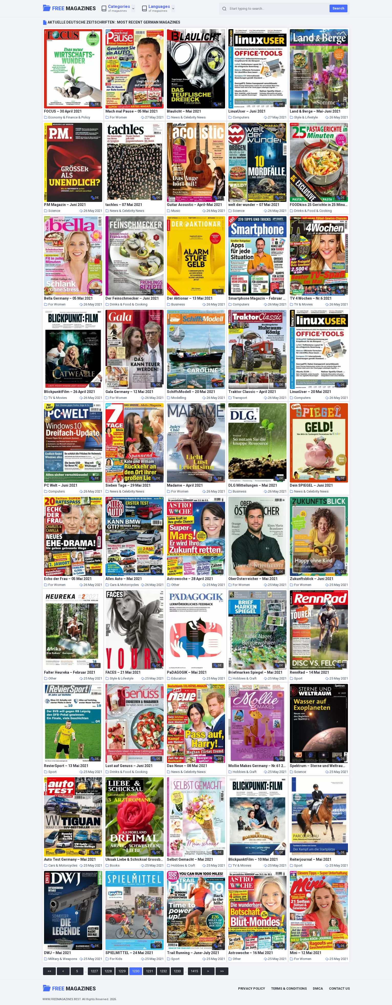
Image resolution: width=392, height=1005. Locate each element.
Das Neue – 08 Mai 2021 (187, 766)
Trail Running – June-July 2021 (193, 953)
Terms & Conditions (289, 988)
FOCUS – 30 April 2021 (63, 111)
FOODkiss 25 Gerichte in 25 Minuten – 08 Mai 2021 (319, 205)
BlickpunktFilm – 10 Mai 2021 (253, 859)
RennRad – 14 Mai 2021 (309, 672)
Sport (296, 678)
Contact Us (339, 988)
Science (52, 211)
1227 (94, 971)
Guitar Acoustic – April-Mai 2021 (194, 205)
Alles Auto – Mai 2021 (123, 579)
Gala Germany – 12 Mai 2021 (129, 392)
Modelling (176, 398)
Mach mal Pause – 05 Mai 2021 (131, 111)
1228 (108, 971)
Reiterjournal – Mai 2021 (310, 859)
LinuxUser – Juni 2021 (247, 111)
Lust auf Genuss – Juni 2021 (129, 766)
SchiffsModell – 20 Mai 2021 (191, 392)
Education (176, 678)
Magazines (69, 8)
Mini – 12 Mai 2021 (305, 953)
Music (173, 211)
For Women (116, 117)
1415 (194, 971)
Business (176, 304)
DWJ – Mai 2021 (57, 953)
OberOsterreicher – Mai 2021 (253, 579)
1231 (149, 971)
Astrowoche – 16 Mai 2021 (250, 953)
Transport (237, 398)
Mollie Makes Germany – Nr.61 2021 (257, 766)
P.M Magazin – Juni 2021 (65, 205)
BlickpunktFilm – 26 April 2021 (69, 392)
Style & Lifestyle (304, 117)
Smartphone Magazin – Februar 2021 (257, 298)
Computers (238, 117)
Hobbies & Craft (242, 678)
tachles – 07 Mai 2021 (123, 205)
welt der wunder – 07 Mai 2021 (253, 205)
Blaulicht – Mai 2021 (184, 111)
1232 (163, 971)
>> (222, 971)
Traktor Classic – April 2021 (252, 392)
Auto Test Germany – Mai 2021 (70, 859)
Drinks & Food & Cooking (311, 211)
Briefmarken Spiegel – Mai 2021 (255, 672)
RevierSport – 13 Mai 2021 (66, 766)
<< (49, 971)
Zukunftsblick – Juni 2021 (311, 579)
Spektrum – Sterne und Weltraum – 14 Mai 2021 (319, 766)
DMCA (318, 988)
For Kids (113, 959)
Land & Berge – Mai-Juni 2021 (315, 111)
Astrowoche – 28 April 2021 (190, 579)
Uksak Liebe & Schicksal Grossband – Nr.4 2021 (134, 859)
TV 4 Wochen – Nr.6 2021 (311, 298)
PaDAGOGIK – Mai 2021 (187, 672)
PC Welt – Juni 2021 (60, 485)
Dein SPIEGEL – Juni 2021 (311, 485)
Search (338, 8)
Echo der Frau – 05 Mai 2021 (68, 579)
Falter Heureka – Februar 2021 (69, 672)
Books (112, 865)
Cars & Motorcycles (122, 585)
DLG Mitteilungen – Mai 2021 (252, 485)
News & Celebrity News (186, 117)
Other (173, 585)
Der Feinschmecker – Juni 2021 (132, 298)
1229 (121, 971)
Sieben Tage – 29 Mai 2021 (128, 485)
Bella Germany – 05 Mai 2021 (68, 298)
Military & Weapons (60, 959)
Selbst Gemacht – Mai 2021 (190, 859)
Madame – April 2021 (185, 485)
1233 (177, 971)
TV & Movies (301, 304)
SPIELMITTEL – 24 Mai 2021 (129, 953)
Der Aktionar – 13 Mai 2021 (190, 298)
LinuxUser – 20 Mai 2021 (310, 392)
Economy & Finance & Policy (67, 117)
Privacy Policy (251, 988)
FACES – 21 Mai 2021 (123, 672)
